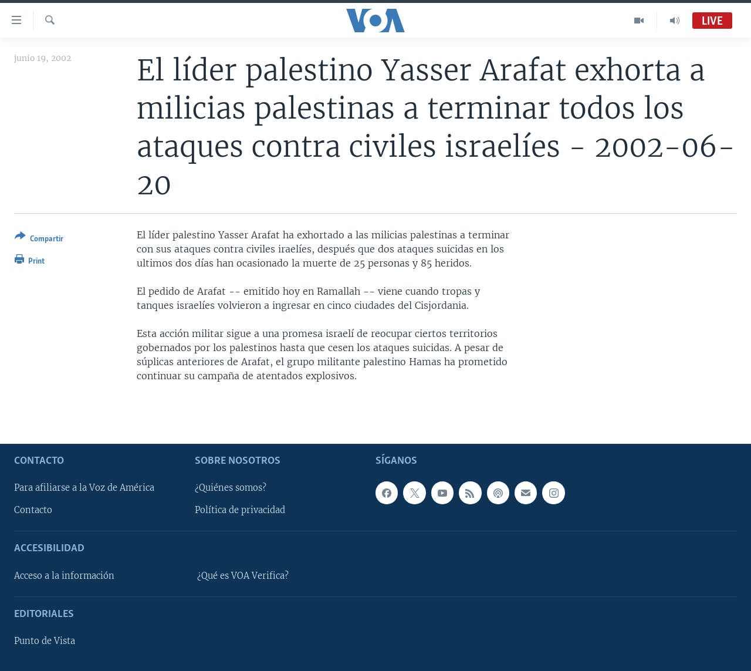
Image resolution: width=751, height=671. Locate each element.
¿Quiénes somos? (230, 488)
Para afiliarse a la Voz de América (84, 488)
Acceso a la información (64, 576)
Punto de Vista (44, 641)
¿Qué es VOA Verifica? (243, 576)
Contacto (33, 510)
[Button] (39, 240)
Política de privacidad (240, 510)
